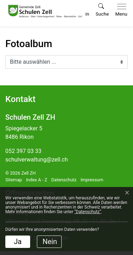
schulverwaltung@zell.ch (36, 159)
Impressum (92, 179)
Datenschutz (63, 179)
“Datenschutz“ (87, 211)
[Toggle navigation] (120, 10)
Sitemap (13, 179)
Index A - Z (36, 179)
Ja (18, 241)
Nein (50, 241)
